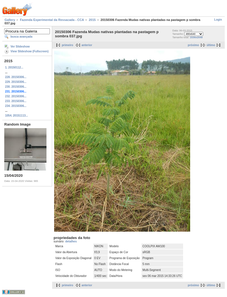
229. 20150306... (15, 81)
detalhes (71, 241)
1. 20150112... (14, 67)
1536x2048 (196, 37)
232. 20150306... (15, 96)
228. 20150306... (15, 77)
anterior (87, 45)
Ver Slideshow (20, 46)
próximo (193, 45)
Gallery (10, 19)
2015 (92, 19)
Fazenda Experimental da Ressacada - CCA (52, 19)
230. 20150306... (15, 86)
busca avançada (21, 36)
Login (218, 19)
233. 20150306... (15, 101)
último (211, 45)
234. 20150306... (15, 105)
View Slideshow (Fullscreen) (29, 51)
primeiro (67, 45)
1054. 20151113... (16, 115)
